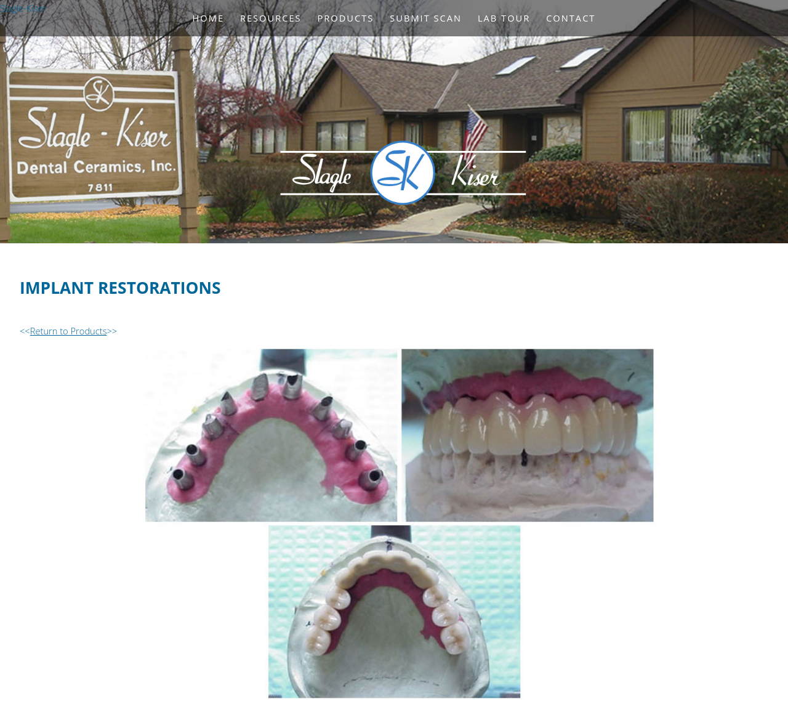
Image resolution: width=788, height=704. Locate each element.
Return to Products (68, 331)
